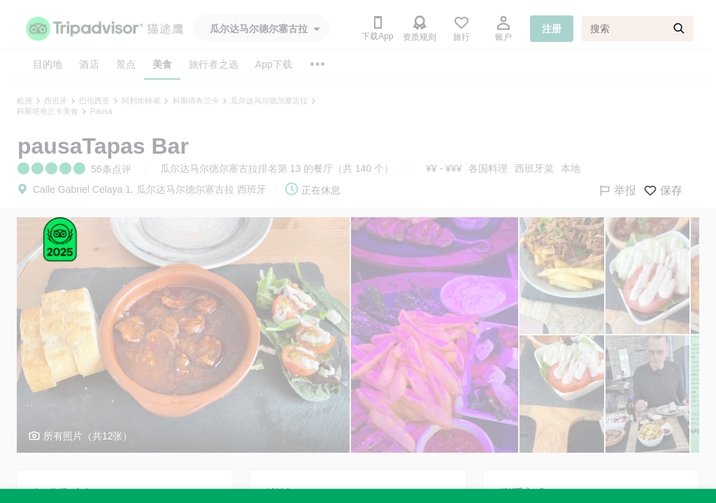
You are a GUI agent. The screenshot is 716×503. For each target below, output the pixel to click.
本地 (570, 168)
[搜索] (637, 28)
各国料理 (488, 168)
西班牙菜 (534, 168)
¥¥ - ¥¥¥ (443, 168)
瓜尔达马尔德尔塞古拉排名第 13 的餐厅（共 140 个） (277, 168)
